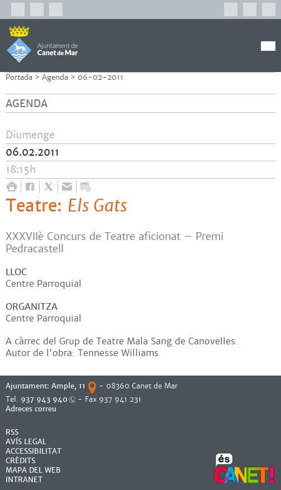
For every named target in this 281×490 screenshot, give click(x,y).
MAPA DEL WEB (33, 470)
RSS (12, 432)
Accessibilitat (33, 451)
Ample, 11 (68, 386)
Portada (19, 77)
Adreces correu (32, 409)
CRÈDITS (20, 460)
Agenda (55, 77)
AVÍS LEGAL (26, 441)
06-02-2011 (100, 77)
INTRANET (24, 479)
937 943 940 (44, 399)
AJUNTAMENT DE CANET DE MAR (42, 44)
